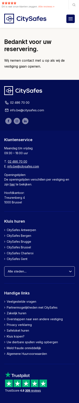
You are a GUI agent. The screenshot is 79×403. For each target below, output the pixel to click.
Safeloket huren (18, 330)
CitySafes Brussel (19, 247)
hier (12, 184)
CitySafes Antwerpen (21, 230)
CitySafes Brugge (19, 241)
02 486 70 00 (16, 102)
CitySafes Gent (17, 259)
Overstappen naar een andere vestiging (35, 319)
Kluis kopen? (15, 336)
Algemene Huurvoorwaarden (27, 353)
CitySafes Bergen (19, 235)
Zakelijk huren (16, 313)
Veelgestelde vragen (21, 301)
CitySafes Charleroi (20, 253)
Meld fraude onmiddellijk (24, 348)
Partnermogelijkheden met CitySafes (32, 307)
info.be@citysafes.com (24, 110)
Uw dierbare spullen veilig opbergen (32, 342)
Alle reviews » (46, 6)
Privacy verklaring (19, 325)
